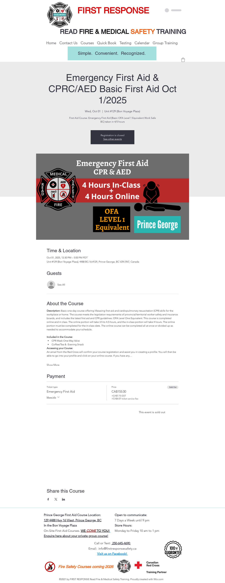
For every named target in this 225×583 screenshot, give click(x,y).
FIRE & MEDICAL (104, 31)
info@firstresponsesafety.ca (117, 548)
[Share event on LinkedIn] (63, 499)
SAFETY (143, 31)
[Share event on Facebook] (48, 499)
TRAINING (171, 31)
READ (69, 31)
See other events (112, 139)
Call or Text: (102, 543)
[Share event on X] (55, 499)
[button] (183, 60)
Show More (53, 364)
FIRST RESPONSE (113, 10)
